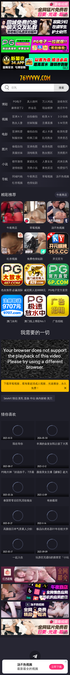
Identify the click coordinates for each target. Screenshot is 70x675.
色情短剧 (32, 182)
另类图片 (62, 153)
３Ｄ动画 (62, 116)
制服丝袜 (17, 138)
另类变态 (62, 138)
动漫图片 (62, 146)
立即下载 (56, 666)
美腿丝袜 (17, 153)
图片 (5, 149)
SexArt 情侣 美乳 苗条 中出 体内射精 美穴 (28, 398)
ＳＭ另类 (62, 123)
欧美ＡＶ (47, 116)
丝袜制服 (32, 123)
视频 (5, 119)
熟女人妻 (17, 123)
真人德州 (32, 101)
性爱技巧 (62, 167)
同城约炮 (17, 176)
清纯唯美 (32, 153)
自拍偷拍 (32, 116)
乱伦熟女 (47, 138)
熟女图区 (47, 153)
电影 (5, 134)
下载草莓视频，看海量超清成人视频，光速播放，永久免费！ (35, 386)
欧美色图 (47, 146)
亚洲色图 (32, 146)
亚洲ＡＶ (17, 116)
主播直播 (47, 123)
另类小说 (32, 167)
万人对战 (47, 101)
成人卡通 (47, 131)
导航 (5, 179)
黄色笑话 (47, 167)
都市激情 (17, 161)
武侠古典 (62, 161)
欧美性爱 (62, 131)
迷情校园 (17, 167)
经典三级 (32, 138)
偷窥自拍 (17, 146)
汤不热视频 (62, 176)
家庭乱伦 (32, 161)
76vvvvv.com (35, 78)
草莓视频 (47, 176)
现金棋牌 (47, 108)
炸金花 (32, 108)
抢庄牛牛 (62, 108)
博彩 (5, 104)
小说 (5, 164)
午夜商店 (32, 176)
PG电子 (17, 101)
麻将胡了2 (17, 108)
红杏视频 (17, 182)
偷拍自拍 (32, 131)
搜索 (61, 87)
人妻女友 (47, 161)
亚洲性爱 (17, 131)
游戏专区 (62, 101)
